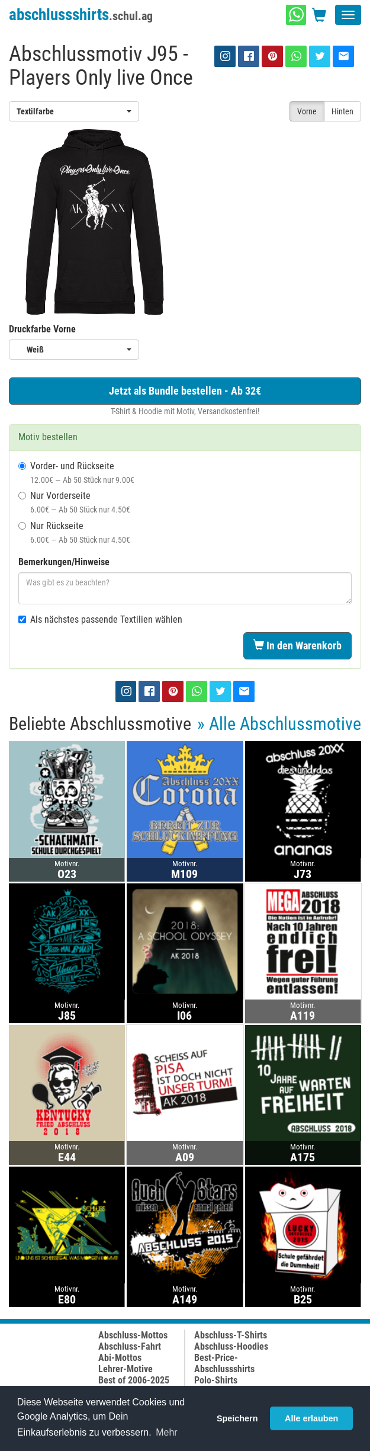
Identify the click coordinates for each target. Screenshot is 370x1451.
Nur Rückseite (74, 532)
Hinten (342, 111)
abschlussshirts (81, 14)
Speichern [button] (237, 1418)
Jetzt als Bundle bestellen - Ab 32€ (185, 391)
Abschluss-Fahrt (129, 1346)
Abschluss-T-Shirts (230, 1335)
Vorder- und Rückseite (76, 472)
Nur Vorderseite (74, 502)
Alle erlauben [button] (311, 1418)
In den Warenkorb (297, 645)
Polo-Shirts (215, 1380)
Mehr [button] (166, 1432)
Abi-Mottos (119, 1357)
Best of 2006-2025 (133, 1380)
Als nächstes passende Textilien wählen (100, 619)
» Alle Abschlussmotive (279, 723)
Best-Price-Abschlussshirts (224, 1363)
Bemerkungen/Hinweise (64, 562)
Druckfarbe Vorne (42, 329)
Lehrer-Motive (125, 1369)
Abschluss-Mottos (133, 1335)
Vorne (307, 111)
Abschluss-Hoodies (231, 1346)
